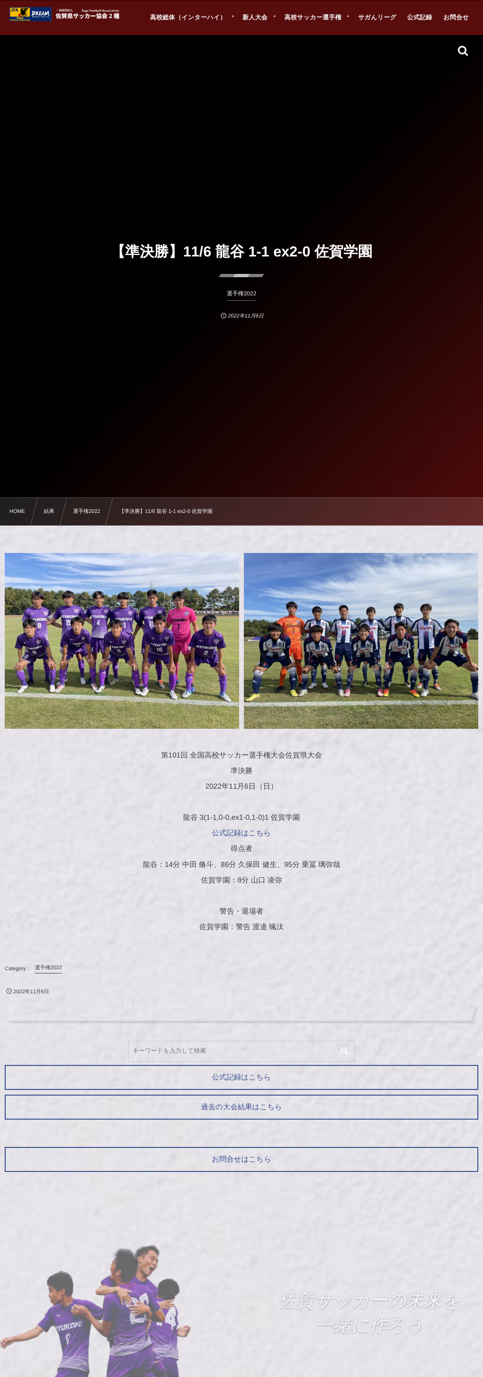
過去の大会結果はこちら (241, 1107)
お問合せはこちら (241, 1159)
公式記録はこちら (241, 833)
